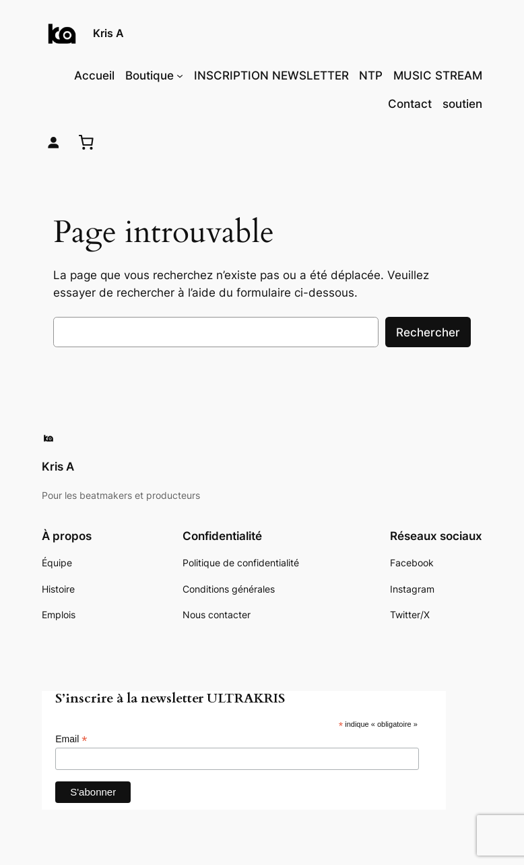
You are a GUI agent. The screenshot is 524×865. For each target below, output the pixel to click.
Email (71, 739)
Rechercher (428, 332)
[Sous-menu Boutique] (179, 75)
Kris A (108, 33)
